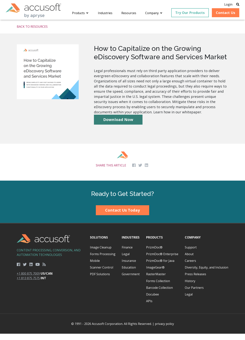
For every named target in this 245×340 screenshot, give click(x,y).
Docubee (152, 301)
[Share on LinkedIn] (146, 172)
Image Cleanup (100, 254)
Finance (127, 254)
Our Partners (194, 294)
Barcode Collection (159, 294)
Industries (130, 244)
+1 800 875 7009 (28, 280)
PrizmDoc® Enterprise (162, 260)
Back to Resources (32, 33)
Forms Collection (158, 287)
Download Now (118, 125)
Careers (190, 267)
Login (223, 5)
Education (129, 274)
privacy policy (164, 330)
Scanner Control (101, 274)
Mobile (95, 267)
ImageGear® (155, 274)
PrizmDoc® (154, 254)
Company (193, 244)
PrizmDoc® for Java (160, 267)
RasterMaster (156, 280)
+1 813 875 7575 (28, 284)
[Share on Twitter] (140, 172)
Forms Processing (102, 260)
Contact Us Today (122, 216)
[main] (122, 106)
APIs (149, 307)
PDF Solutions (100, 280)
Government (131, 280)
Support (191, 254)
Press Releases (195, 280)
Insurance (129, 267)
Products (154, 244)
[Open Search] (232, 5)
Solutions (99, 244)
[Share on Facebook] (134, 172)
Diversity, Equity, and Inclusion (206, 274)
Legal (126, 260)
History (190, 287)
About (189, 260)
